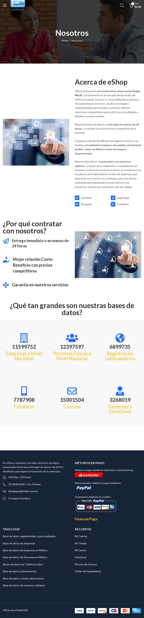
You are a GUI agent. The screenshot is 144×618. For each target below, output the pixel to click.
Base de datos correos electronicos (23, 578)
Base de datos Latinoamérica (19, 571)
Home (65, 40)
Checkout (80, 557)
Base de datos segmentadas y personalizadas (29, 536)
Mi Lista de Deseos (86, 564)
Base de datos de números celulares (24, 585)
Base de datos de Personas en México (25, 557)
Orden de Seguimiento (88, 571)
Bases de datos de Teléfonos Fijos (23, 564)
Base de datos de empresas (19, 543)
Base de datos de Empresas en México (25, 550)
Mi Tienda (80, 543)
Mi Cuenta (81, 536)
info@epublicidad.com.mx (23, 491)
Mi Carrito (80, 550)
